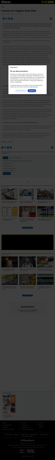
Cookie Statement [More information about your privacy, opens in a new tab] (34, 87)
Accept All (32, 90)
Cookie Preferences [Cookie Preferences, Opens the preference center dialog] (21, 90)
